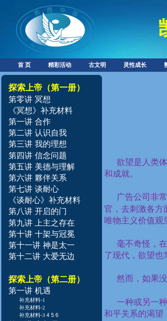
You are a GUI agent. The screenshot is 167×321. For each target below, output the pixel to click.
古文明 (97, 65)
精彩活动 (59, 65)
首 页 (24, 65)
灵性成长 (135, 65)
